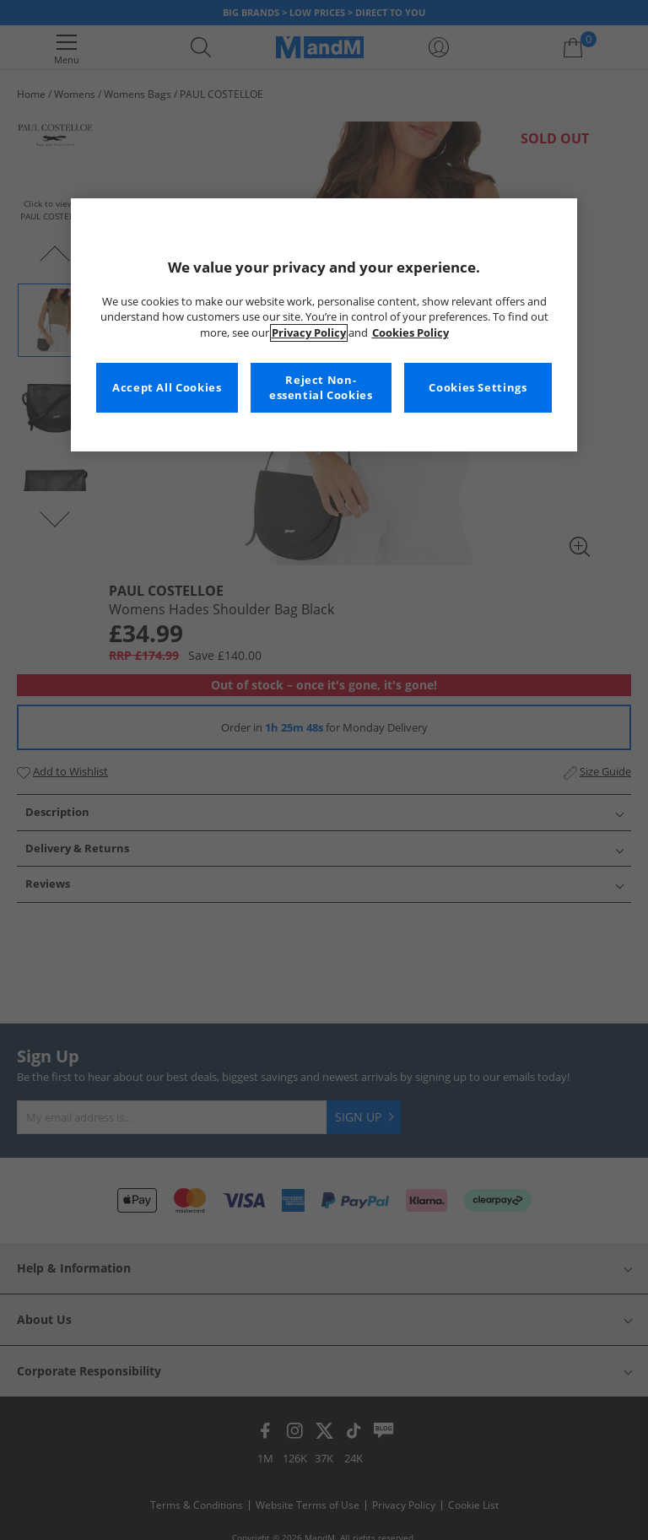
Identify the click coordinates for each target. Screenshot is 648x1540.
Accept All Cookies (166, 388)
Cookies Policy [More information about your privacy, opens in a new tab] (410, 333)
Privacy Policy (309, 333)
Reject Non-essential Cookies (321, 388)
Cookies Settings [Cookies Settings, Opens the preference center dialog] (477, 388)
